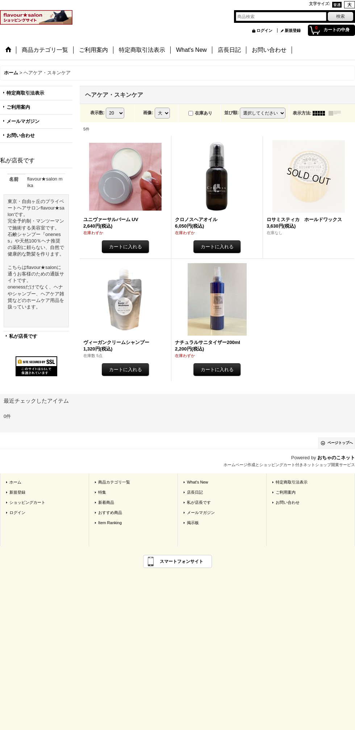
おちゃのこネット (336, 457)
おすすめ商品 (110, 512)
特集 (102, 492)
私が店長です (23, 336)
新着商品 (106, 502)
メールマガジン (23, 121)
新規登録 (293, 30)
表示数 (97, 112)
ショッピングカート (27, 502)
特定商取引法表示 (25, 93)
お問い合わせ (21, 135)
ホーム (15, 482)
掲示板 (193, 522)
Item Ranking (110, 522)
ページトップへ (340, 443)
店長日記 (195, 492)
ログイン (264, 30)
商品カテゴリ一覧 (114, 482)
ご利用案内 (18, 107)
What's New (197, 482)
